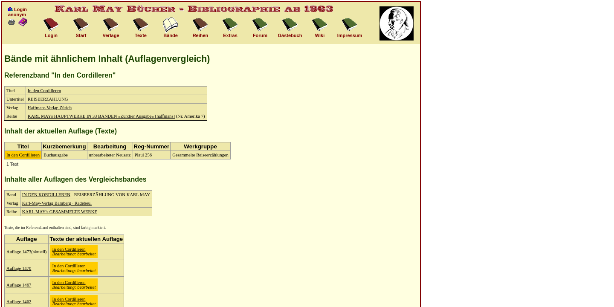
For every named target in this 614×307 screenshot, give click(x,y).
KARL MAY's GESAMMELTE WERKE (59, 211)
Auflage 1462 (18, 301)
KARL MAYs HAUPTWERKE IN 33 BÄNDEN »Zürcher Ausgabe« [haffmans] (101, 116)
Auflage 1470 (18, 268)
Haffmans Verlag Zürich (50, 107)
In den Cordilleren (44, 90)
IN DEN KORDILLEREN (46, 194)
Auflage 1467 (18, 285)
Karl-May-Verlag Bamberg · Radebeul (57, 203)
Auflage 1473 (18, 251)
